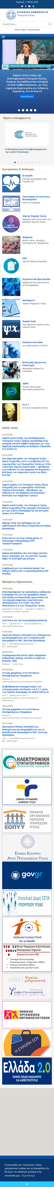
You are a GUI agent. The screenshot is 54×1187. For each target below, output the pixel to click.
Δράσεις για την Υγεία (18, 695)
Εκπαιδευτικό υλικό (32, 342)
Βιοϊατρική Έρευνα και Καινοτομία (34, 364)
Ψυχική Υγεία (29, 321)
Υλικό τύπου (20, 30)
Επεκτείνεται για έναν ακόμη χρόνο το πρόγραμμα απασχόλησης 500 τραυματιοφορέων (22, 541)
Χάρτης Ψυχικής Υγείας (34, 216)
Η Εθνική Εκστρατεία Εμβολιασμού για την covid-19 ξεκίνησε (26, 150)
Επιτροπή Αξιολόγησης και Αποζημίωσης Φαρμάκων (22, 682)
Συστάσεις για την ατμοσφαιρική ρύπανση (24, 620)
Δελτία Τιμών (18, 664)
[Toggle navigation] (3, 36)
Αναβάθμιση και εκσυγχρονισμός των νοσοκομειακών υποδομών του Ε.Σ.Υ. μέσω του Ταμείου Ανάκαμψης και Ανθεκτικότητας (25, 689)
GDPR (25, 383)
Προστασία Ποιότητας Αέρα (12, 626)
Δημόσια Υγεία (15, 624)
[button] (19, 110)
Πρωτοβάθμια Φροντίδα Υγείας (22, 644)
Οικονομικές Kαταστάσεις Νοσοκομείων (36, 198)
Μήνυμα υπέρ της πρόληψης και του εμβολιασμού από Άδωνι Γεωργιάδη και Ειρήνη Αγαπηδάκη (26, 526)
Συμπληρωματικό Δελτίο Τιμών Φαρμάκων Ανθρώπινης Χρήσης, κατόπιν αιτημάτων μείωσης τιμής (24, 658)
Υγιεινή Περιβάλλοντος (33, 624)
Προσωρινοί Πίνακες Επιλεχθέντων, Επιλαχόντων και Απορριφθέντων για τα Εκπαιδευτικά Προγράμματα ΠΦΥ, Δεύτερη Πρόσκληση (24, 730)
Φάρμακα (27, 237)
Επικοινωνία (33, 30)
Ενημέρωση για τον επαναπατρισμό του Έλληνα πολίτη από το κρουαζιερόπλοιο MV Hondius (25, 571)
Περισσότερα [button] (28, 1175)
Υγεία (4, 624)
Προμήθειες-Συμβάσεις (35, 609)
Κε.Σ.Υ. (26, 404)
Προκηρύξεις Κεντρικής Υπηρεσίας (15, 612)
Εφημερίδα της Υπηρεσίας (12, 609)
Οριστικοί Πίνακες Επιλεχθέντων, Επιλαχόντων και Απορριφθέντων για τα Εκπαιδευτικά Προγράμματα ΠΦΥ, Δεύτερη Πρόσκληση (26, 638)
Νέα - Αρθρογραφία (9, 647)
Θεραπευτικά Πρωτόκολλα (36, 279)
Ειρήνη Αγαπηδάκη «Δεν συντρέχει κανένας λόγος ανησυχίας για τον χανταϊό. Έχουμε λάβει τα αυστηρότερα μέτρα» (25, 556)
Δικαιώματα (28, 300)
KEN (24, 258)
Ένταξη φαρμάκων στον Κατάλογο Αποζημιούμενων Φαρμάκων (20, 674)
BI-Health (27, 175)
